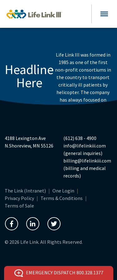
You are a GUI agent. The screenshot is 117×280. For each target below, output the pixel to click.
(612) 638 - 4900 (79, 138)
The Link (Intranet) (25, 191)
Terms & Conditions (62, 198)
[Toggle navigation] (104, 13)
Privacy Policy (19, 198)
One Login (63, 191)
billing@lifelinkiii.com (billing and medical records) (87, 168)
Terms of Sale (19, 205)
